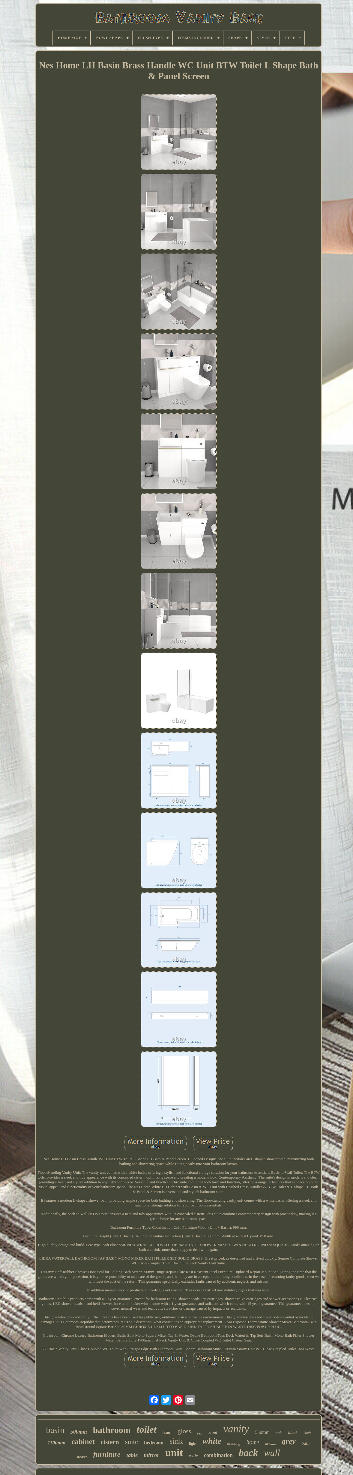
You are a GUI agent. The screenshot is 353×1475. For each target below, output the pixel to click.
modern (82, 1456)
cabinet (83, 1441)
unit (174, 1452)
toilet (147, 1429)
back (248, 1452)
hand (167, 1432)
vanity (236, 1429)
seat (199, 1433)
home (252, 1442)
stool (212, 1432)
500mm (78, 1432)
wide (193, 1455)
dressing (234, 1443)
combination (218, 1455)
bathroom (112, 1430)
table (132, 1455)
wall (272, 1453)
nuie (279, 1433)
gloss (184, 1431)
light (192, 1443)
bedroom (153, 1443)
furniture (107, 1454)
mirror (151, 1455)
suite (131, 1442)
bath (306, 1443)
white (211, 1441)
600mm (270, 1444)
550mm (262, 1432)
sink (176, 1441)
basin (55, 1430)
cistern (110, 1442)
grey (288, 1441)
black (293, 1432)
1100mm (57, 1443)
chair (307, 1433)
